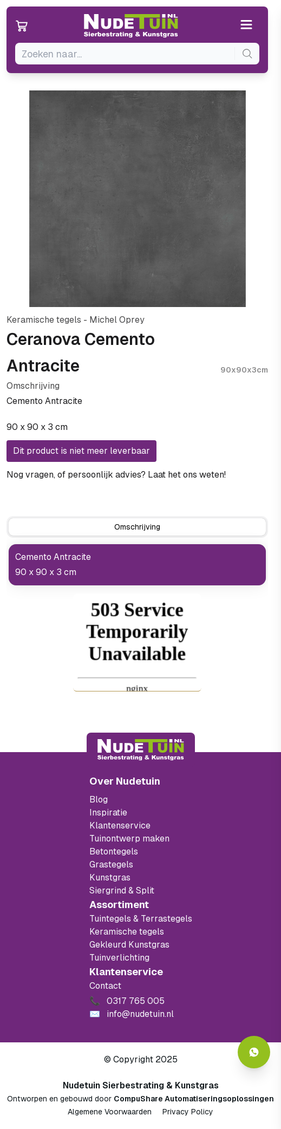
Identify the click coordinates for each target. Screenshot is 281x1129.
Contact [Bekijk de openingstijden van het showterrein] (105, 986)
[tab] (137, 527)
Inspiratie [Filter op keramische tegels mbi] (108, 812)
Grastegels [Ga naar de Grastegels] (111, 864)
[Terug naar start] (141, 750)
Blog (98, 799)
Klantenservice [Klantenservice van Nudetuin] (120, 825)
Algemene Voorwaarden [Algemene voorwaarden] (110, 1111)
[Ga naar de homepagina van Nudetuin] (131, 26)
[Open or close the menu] (246, 25)
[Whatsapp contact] (254, 1052)
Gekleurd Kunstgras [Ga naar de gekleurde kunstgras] (129, 944)
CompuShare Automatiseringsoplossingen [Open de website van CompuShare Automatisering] (194, 1098)
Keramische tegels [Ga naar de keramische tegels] (126, 931)
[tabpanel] (137, 565)
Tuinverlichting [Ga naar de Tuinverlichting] (119, 957)
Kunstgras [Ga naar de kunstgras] (109, 877)
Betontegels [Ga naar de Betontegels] (113, 851)
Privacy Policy (187, 1111)
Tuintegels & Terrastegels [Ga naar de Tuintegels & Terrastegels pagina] (140, 918)
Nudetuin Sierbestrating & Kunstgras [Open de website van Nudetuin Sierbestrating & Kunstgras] (141, 1085)
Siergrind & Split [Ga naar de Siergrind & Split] (121, 890)
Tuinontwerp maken (129, 838)
